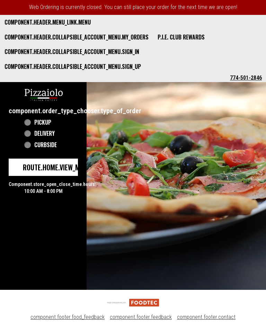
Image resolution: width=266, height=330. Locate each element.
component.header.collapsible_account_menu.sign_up (73, 66)
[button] (44, 94)
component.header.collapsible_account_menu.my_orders (77, 37)
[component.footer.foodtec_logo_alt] (133, 302)
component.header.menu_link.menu (48, 22)
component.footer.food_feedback (67, 317)
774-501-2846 (246, 77)
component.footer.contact (206, 317)
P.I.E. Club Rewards (181, 37)
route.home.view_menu (57, 167)
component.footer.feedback (141, 317)
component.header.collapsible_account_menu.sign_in (72, 51)
